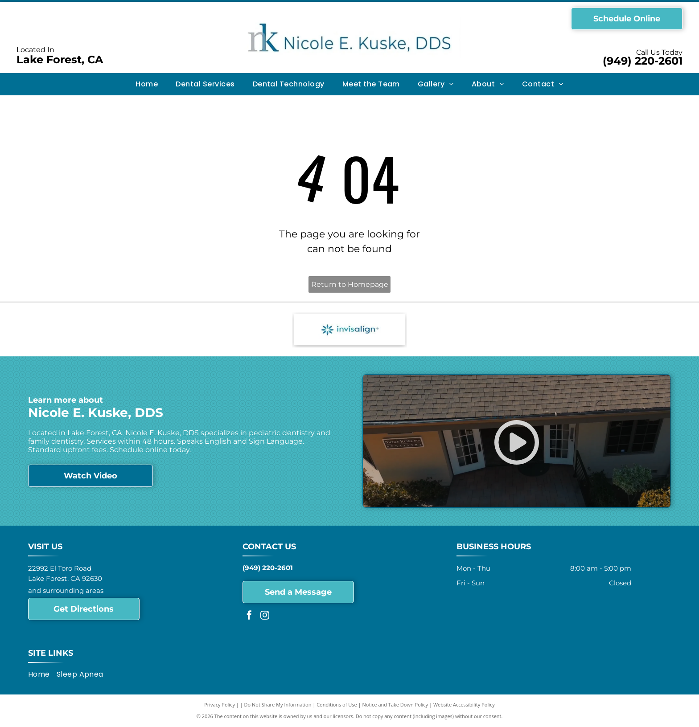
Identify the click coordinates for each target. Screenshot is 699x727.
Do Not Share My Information (278, 704)
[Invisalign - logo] (349, 329)
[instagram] (264, 616)
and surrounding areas (65, 590)
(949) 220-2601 (643, 60)
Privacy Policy (219, 704)
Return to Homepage (349, 284)
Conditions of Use (337, 704)
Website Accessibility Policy (464, 704)
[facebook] (249, 616)
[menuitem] (147, 84)
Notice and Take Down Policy (395, 704)
